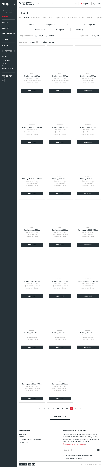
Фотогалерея (8, 51)
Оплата (21, 437)
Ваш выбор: (23, 42)
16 (71, 408)
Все (20, 17)
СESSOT (5, 28)
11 (48, 408)
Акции (5, 57)
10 (44, 408)
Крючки (44, 17)
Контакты (5, 66)
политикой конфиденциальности (80, 457)
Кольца (51, 17)
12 (53, 408)
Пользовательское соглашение (30, 439)
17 (76, 408)
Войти (98, 4)
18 (80, 408)
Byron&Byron (8, 34)
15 (67, 408)
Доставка (22, 434)
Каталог (6, 16)
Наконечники (72, 17)
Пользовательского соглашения (74, 444)
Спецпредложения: (26, 36)
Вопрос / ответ (24, 442)
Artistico (6, 39)
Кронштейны (61, 17)
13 (58, 408)
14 (62, 408)
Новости (5, 63)
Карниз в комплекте (86, 17)
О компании (6, 60)
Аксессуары (35, 17)
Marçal (5, 22)
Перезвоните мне (28, 5)
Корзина (86, 4)
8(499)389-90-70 (28, 3)
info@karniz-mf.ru (7, 68)
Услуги (5, 45)
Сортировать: (84, 36)
